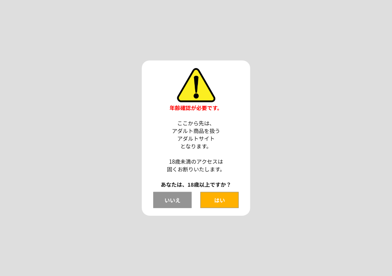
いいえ (172, 200)
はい (219, 200)
